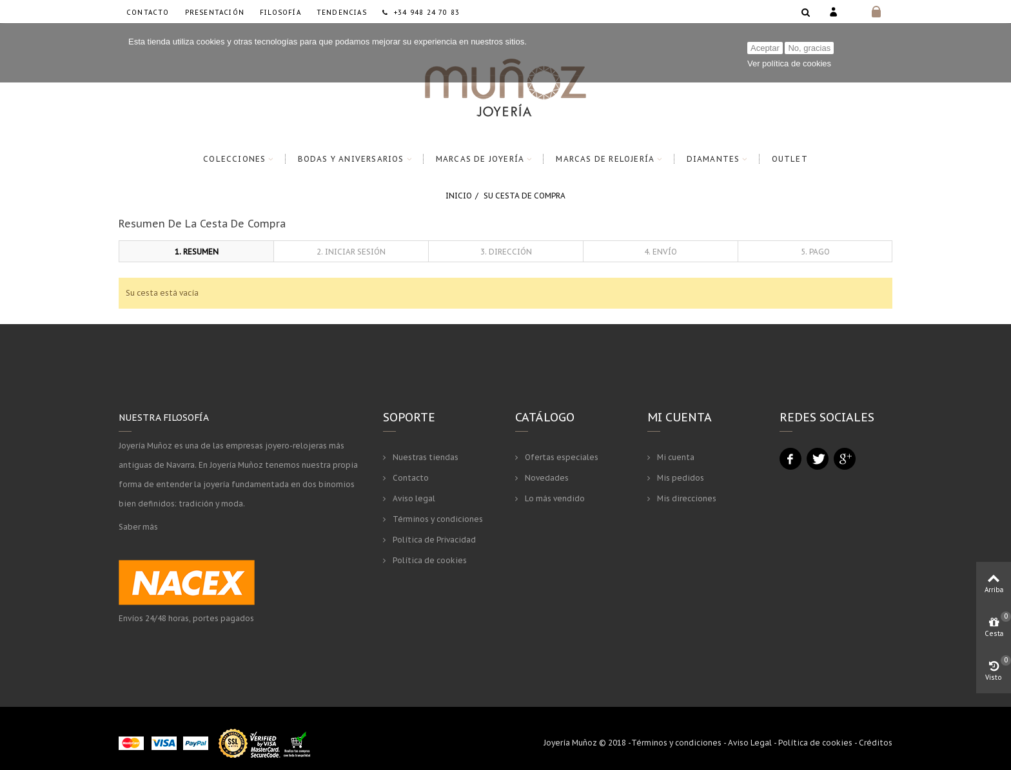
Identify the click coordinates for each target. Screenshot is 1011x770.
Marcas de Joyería (480, 159)
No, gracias (809, 48)
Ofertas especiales (560, 457)
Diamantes (713, 159)
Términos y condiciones (437, 519)
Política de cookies (429, 560)
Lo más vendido (554, 498)
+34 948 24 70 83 (421, 12)
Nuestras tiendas (424, 457)
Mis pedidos (679, 478)
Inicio (459, 195)
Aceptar (765, 48)
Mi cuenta (674, 457)
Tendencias (342, 12)
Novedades (546, 478)
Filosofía (280, 12)
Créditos (875, 742)
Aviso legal (413, 498)
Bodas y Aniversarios (351, 159)
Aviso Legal (750, 742)
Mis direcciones (685, 498)
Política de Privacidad (433, 539)
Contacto (148, 12)
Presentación (214, 12)
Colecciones (234, 159)
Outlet (790, 159)
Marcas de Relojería (605, 159)
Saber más (138, 527)
